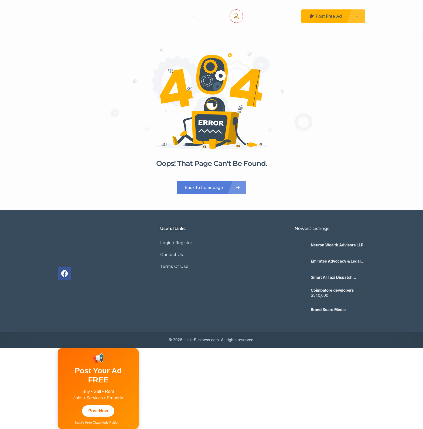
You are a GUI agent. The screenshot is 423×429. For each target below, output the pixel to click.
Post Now (98, 411)
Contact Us (153, 16)
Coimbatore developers (332, 290)
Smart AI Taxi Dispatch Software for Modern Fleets (336, 277)
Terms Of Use (174, 266)
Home (124, 16)
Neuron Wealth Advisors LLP (337, 245)
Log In (253, 16)
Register (284, 16)
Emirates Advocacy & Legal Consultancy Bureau (336, 261)
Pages (185, 16)
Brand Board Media (328, 310)
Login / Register (176, 242)
